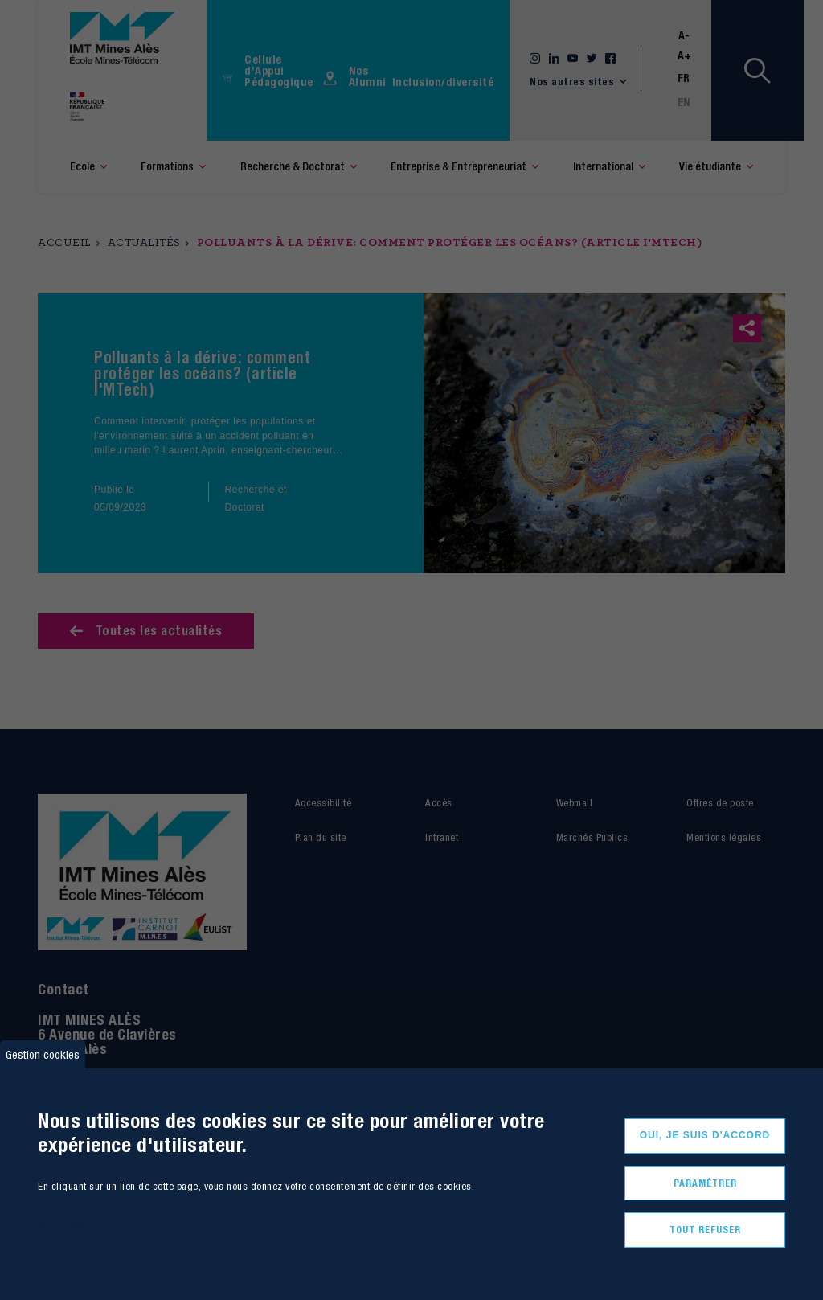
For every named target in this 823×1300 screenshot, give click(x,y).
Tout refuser (705, 1230)
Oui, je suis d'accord (705, 1135)
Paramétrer (705, 1183)
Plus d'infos (61, 1226)
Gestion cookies (43, 1054)
